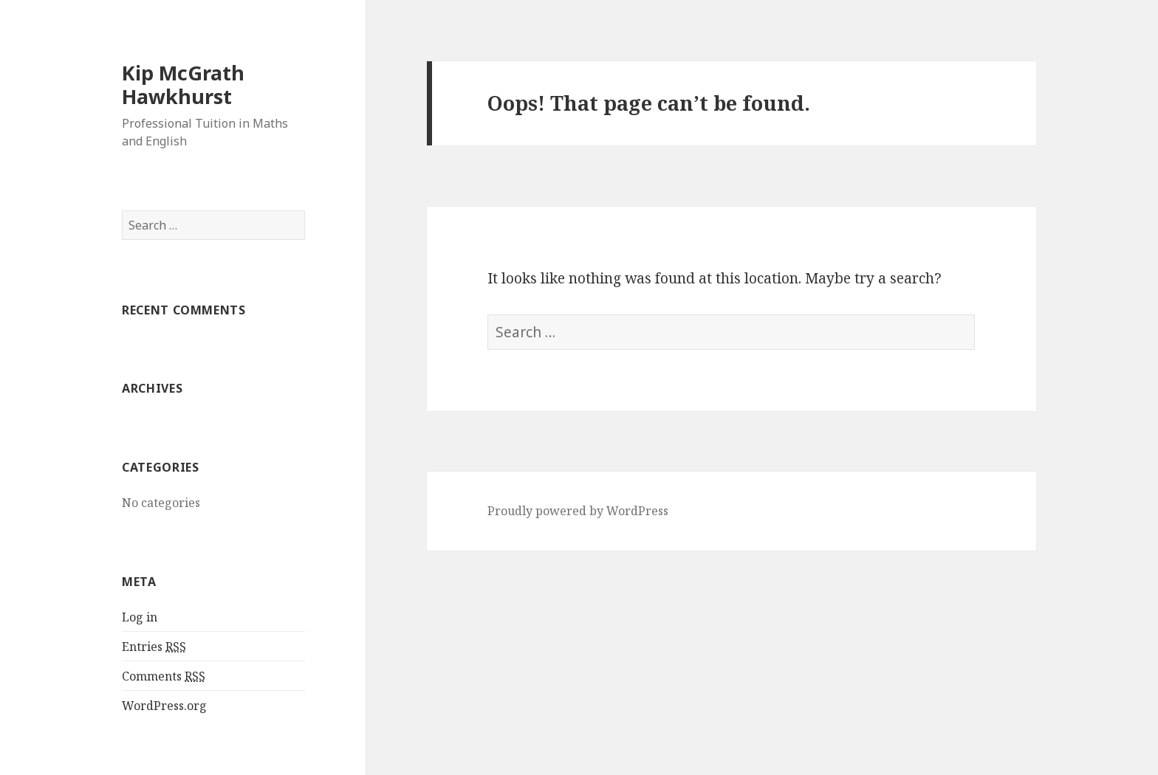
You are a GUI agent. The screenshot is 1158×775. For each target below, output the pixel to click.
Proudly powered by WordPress (577, 511)
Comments (163, 676)
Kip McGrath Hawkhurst (183, 84)
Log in (139, 617)
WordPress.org (164, 706)
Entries (154, 646)
